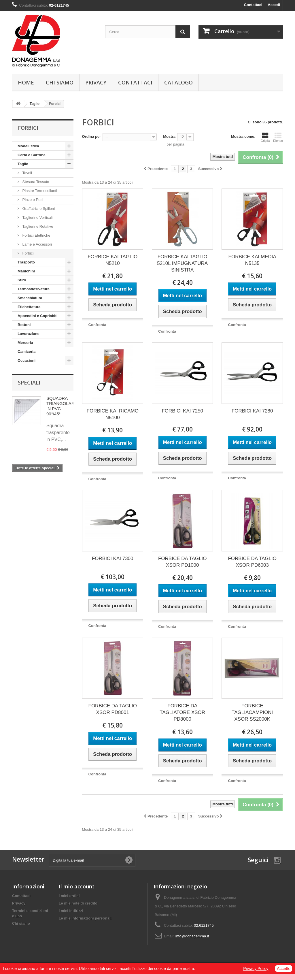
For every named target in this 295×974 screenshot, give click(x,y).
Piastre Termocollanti (39, 191)
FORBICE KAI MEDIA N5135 (252, 260)
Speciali (29, 382)
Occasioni (26, 360)
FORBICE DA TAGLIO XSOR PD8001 (112, 709)
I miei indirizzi (71, 911)
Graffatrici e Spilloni (38, 208)
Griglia (265, 137)
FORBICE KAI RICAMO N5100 (113, 414)
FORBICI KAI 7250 (182, 411)
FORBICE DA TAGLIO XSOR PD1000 (182, 562)
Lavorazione (28, 333)
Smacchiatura (30, 298)
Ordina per (91, 136)
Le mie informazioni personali (85, 918)
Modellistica (28, 146)
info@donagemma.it (192, 936)
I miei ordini (69, 896)
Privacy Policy (255, 968)
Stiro (22, 280)
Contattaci (253, 5)
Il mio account (76, 886)
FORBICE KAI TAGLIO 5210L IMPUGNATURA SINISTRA (182, 263)
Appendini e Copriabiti (38, 316)
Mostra (169, 136)
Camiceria (26, 351)
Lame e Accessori (36, 244)
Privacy (95, 82)
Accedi (274, 5)
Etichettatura (29, 307)
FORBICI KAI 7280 (252, 411)
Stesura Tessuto (35, 182)
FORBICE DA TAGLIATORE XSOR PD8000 (182, 712)
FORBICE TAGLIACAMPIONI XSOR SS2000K (252, 712)
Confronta (97, 325)
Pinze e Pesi (32, 199)
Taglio (23, 164)
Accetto (283, 968)
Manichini (26, 271)
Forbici (27, 253)
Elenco (278, 137)
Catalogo (178, 82)
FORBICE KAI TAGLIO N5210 (112, 260)
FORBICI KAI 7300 (112, 558)
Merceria (25, 342)
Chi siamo (59, 82)
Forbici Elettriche (35, 235)
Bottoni (24, 325)
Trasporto (26, 262)
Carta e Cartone (32, 155)
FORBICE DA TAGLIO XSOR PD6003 (252, 562)
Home (26, 82)
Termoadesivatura (34, 289)
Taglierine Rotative (37, 226)
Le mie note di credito (78, 903)
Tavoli (26, 173)
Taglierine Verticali (36, 217)
